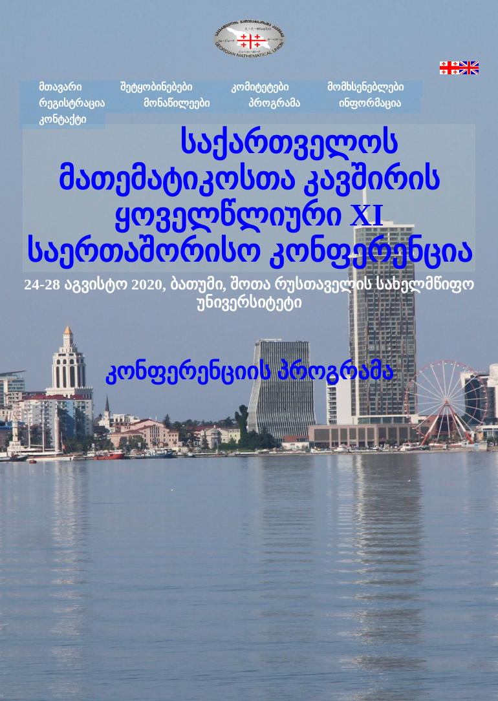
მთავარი (60, 86)
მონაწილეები (177, 103)
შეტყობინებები (156, 86)
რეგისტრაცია (72, 103)
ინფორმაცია (370, 103)
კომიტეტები (259, 86)
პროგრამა (274, 103)
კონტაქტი (62, 119)
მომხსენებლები (365, 86)
